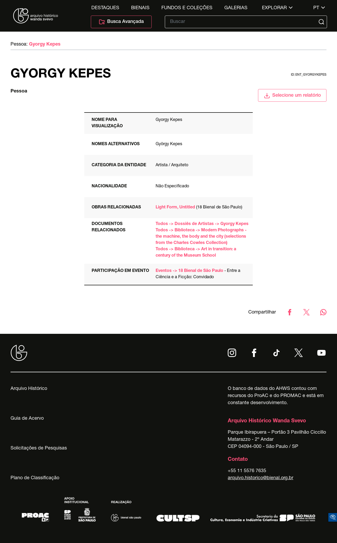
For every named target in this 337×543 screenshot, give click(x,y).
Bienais (140, 8)
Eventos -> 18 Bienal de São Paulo (189, 271)
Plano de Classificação (35, 478)
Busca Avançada (121, 22)
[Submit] (322, 22)
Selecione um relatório (292, 95)
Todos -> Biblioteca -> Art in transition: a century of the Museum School (196, 252)
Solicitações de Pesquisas (39, 448)
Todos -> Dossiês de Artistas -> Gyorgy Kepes (202, 224)
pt (316, 8)
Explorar (274, 8)
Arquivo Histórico (29, 389)
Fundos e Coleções (186, 8)
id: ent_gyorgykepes (308, 74)
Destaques (105, 8)
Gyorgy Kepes (45, 44)
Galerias (235, 8)
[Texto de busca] (242, 22)
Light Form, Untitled (175, 208)
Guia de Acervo (27, 418)
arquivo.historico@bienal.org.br (260, 478)
